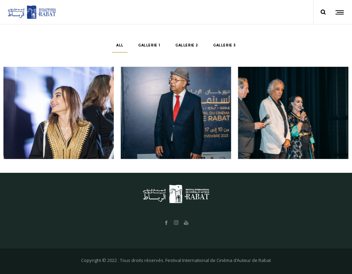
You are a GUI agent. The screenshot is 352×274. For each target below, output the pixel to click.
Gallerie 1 (149, 45)
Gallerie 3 (224, 45)
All (119, 45)
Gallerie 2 (186, 45)
